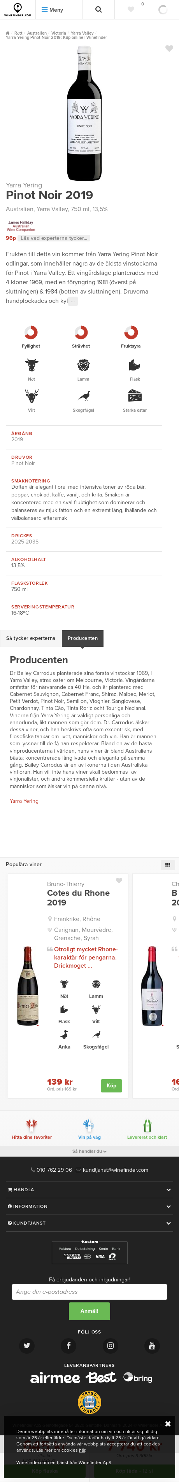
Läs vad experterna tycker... (54, 238)
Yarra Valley (52, 209)
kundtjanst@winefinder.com (112, 1170)
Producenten (83, 638)
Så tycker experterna (31, 638)
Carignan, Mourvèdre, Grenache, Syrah (83, 934)
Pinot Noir (23, 463)
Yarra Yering (24, 185)
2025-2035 (25, 541)
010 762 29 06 (51, 1170)
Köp (111, 1085)
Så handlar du (89, 1151)
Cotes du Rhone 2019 (78, 897)
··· (73, 301)
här (82, 1450)
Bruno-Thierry (65, 884)
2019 (17, 439)
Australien (19, 209)
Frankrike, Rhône (77, 919)
